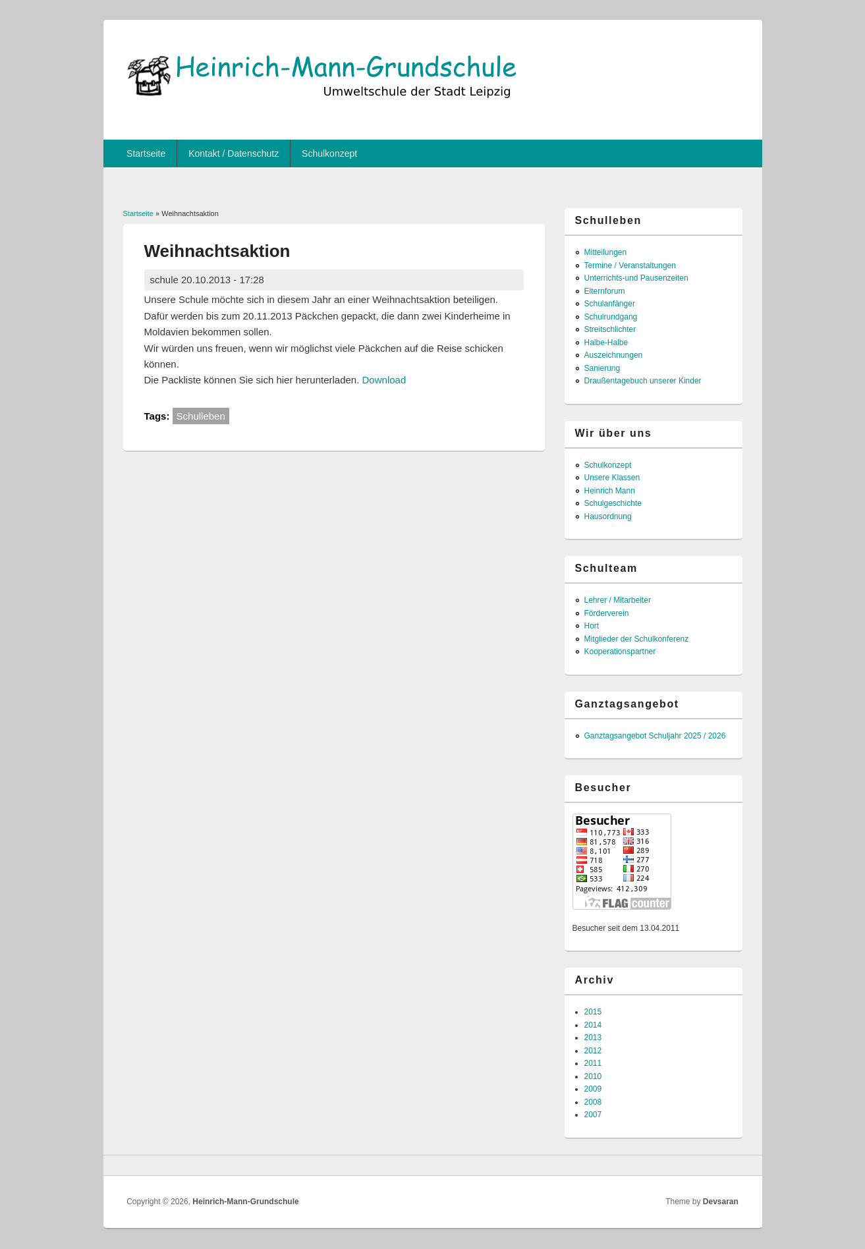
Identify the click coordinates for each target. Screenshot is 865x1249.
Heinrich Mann (609, 490)
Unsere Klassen (612, 477)
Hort (592, 625)
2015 (593, 1011)
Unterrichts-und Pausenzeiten (636, 278)
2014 (593, 1025)
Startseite (145, 153)
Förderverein (606, 613)
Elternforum (604, 291)
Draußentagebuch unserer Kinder (643, 380)
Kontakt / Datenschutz (233, 153)
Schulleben (201, 416)
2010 (593, 1076)
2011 (593, 1063)
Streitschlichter (610, 329)
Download (384, 379)
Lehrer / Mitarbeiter (617, 600)
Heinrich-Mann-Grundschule (245, 1201)
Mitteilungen (605, 252)
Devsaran (721, 1201)
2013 (593, 1037)
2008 (593, 1102)
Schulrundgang (611, 316)
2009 (593, 1089)
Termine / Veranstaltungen (630, 265)
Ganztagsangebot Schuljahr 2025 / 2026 (655, 735)
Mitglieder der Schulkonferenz (636, 639)
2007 (593, 1114)
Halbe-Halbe (606, 342)
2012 (593, 1050)
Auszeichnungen (613, 355)
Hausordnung (608, 516)
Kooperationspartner (620, 651)
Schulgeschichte (613, 503)
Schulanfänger (609, 303)
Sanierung (602, 368)
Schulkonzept (329, 153)
